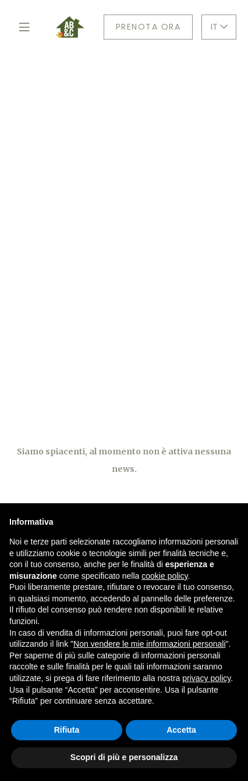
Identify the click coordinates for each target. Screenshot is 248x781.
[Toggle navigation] (24, 27)
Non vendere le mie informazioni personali (149, 644)
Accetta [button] (181, 730)
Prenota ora (148, 27)
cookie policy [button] (164, 576)
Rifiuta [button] (67, 730)
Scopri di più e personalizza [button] (124, 757)
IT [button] (219, 26)
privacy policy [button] (206, 678)
